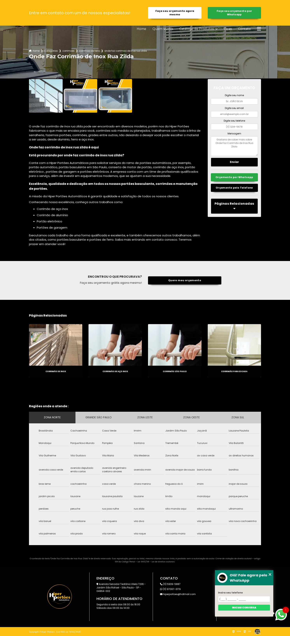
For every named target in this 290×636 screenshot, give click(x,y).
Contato (244, 29)
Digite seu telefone (234, 120)
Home (141, 29)
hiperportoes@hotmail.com (178, 594)
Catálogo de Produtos (197, 29)
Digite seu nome (234, 95)
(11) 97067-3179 (170, 589)
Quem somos (162, 29)
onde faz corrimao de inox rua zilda (125, 50)
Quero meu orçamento (184, 280)
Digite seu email (234, 108)
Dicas (228, 29)
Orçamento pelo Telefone (234, 187)
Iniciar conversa (244, 607)
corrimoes (68, 50)
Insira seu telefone (230, 592)
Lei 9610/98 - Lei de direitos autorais (156, 561)
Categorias (51, 50)
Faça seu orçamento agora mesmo (174, 12)
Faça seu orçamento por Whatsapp (234, 12)
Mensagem (234, 133)
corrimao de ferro (89, 50)
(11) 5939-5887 (170, 584)
